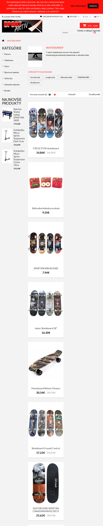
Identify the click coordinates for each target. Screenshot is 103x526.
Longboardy (50, 78)
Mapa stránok (42, 515)
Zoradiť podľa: (94, 95)
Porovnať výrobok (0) (38, 95)
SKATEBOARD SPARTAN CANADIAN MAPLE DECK (45, 325)
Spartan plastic (45, 447)
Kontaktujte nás (26, 515)
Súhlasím (93, 6)
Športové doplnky (11, 73)
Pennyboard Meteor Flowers (45, 265)
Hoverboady (35, 78)
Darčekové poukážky (71, 515)
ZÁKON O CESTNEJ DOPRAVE (13, 512)
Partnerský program (91, 515)
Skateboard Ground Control (83, 265)
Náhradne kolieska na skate (83, 147)
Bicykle (6, 91)
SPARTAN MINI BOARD (45, 206)
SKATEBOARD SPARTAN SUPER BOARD (84, 325)
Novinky (20, 518)
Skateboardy (14, 41)
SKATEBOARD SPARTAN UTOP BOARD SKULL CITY (45, 387)
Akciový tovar (9, 518)
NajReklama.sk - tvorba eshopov (30, 521)
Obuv (6, 67)
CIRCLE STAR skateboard (45, 147)
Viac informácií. (79, 6)
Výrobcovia (55, 515)
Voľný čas (7, 79)
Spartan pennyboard (83, 385)
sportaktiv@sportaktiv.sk (13, 504)
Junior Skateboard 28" (84, 206)
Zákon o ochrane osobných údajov (41, 512)
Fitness (7, 54)
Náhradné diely (66, 78)
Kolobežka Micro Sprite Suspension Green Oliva (19, 158)
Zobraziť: (72, 95)
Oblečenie (8, 61)
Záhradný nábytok (11, 85)
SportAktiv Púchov (84, 495)
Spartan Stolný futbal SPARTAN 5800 (19, 115)
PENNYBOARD (83, 78)
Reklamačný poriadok (89, 512)
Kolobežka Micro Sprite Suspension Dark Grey (19, 136)
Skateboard (35, 83)
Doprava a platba (10, 515)
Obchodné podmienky (68, 512)
